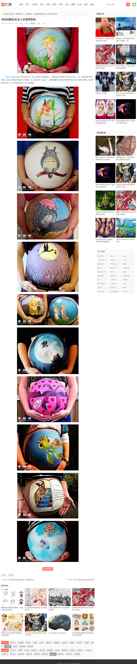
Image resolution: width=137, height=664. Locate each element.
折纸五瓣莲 (114, 291)
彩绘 (3, 575)
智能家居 (126, 268)
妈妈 (74, 77)
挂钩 (124, 256)
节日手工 (13, 650)
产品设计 (69, 654)
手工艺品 (88, 650)
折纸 (48, 4)
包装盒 (112, 260)
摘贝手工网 (8, 14)
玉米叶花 (113, 283)
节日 (27, 4)
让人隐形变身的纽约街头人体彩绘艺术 (20, 580)
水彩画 (15, 646)
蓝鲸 (124, 287)
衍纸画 (99, 287)
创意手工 (80, 650)
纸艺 (54, 4)
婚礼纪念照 (101, 272)
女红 (67, 4)
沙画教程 (57, 643)
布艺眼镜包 (101, 283)
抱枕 (111, 256)
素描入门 (13, 643)
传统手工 (5, 654)
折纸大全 (34, 650)
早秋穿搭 (126, 276)
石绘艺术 (65, 643)
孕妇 (33, 77)
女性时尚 (21, 654)
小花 (124, 260)
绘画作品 (30, 646)
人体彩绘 (28, 14)
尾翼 (124, 264)
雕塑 (73, 4)
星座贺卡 (100, 256)
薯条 (99, 268)
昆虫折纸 (113, 287)
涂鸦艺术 (49, 643)
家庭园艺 (37, 654)
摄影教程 (45, 654)
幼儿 (42, 4)
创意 (86, 4)
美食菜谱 (29, 654)
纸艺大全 (42, 650)
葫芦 (99, 280)
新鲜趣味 (77, 654)
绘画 (7, 77)
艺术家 (12, 77)
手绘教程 (21, 643)
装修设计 (61, 654)
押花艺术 (79, 643)
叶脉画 (86, 643)
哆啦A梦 (113, 268)
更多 (92, 4)
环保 (61, 4)
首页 (21, 4)
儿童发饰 (113, 280)
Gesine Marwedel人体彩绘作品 (83, 580)
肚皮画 (43, 80)
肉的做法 (100, 276)
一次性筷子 (101, 260)
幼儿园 (27, 650)
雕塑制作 (65, 650)
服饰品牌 (113, 276)
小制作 (35, 4)
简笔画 (28, 643)
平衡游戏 (113, 264)
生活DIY (72, 650)
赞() (47, 569)
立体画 (41, 643)
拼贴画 (72, 643)
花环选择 (100, 264)
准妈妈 (8, 80)
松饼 (111, 272)
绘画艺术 (19, 14)
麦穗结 (125, 280)
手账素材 (22, 646)
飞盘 (124, 283)
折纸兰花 (100, 291)
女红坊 (57, 650)
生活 (80, 4)
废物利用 (50, 650)
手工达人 (13, 654)
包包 (26, 83)
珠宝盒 (125, 291)
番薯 (124, 272)
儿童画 (35, 643)
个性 (10, 83)
